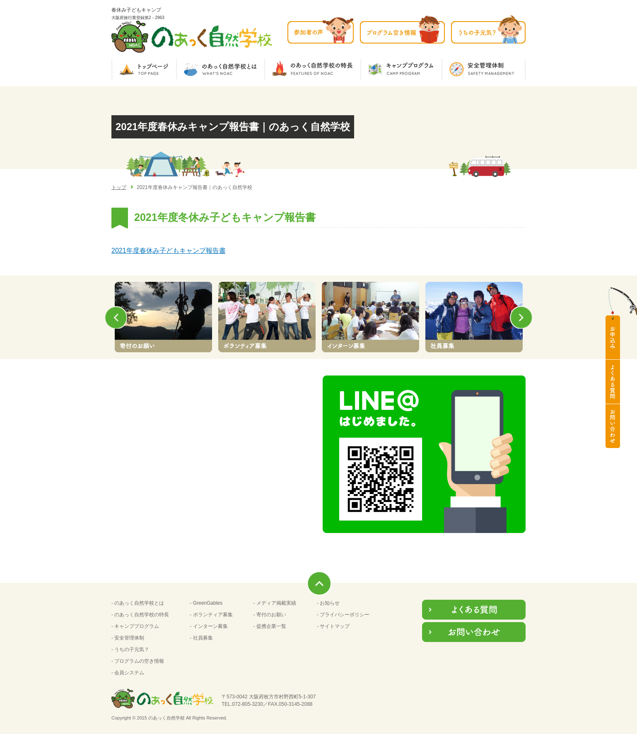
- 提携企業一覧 (269, 626)
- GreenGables (206, 603)
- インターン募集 (208, 626)
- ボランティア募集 (211, 615)
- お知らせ (328, 603)
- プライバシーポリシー (343, 615)
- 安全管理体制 (127, 638)
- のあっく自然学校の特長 (140, 615)
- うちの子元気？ (130, 649)
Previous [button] (113, 317)
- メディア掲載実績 (274, 603)
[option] (163, 317)
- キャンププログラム (135, 626)
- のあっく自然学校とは (137, 603)
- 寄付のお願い (269, 615)
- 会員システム (127, 673)
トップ (118, 187)
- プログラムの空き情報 (137, 661)
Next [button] (523, 317)
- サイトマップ (333, 626)
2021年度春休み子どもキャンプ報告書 (168, 250)
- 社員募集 (201, 638)
